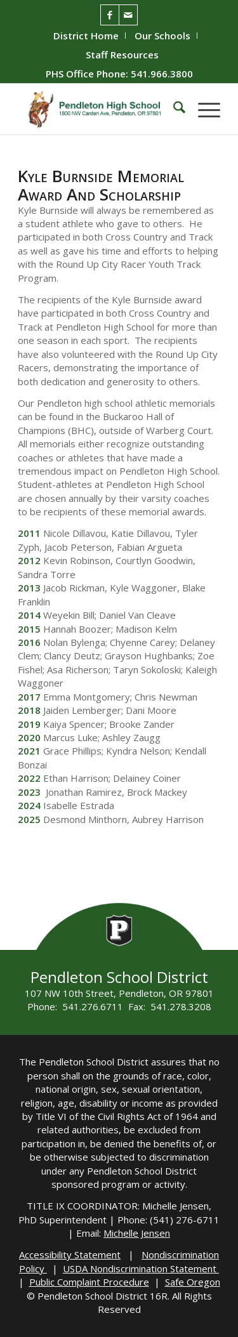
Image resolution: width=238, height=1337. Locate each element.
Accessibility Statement (70, 1254)
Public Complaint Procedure (89, 1281)
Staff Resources (122, 54)
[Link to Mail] (128, 15)
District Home (86, 35)
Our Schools (162, 35)
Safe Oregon (192, 1281)
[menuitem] (86, 35)
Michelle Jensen (136, 1233)
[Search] (173, 109)
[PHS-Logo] (99, 109)
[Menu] (202, 109)
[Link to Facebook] (110, 15)
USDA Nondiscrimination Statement (141, 1268)
